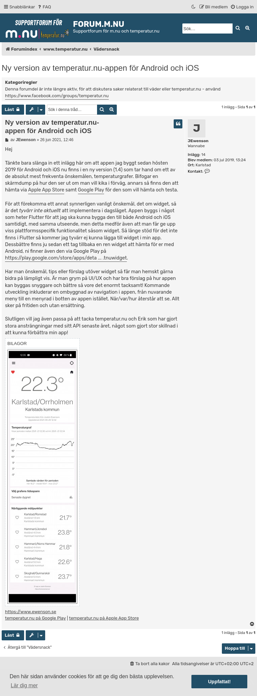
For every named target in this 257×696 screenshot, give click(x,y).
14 (203, 154)
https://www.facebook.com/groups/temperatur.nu (57, 95)
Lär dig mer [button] (24, 685)
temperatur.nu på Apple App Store (104, 618)
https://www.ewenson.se (30, 611)
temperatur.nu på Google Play (35, 618)
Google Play (91, 190)
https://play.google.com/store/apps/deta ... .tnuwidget (66, 258)
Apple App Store (46, 190)
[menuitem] (44, 7)
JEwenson (198, 140)
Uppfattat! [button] (219, 681)
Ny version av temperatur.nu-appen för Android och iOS (100, 67)
